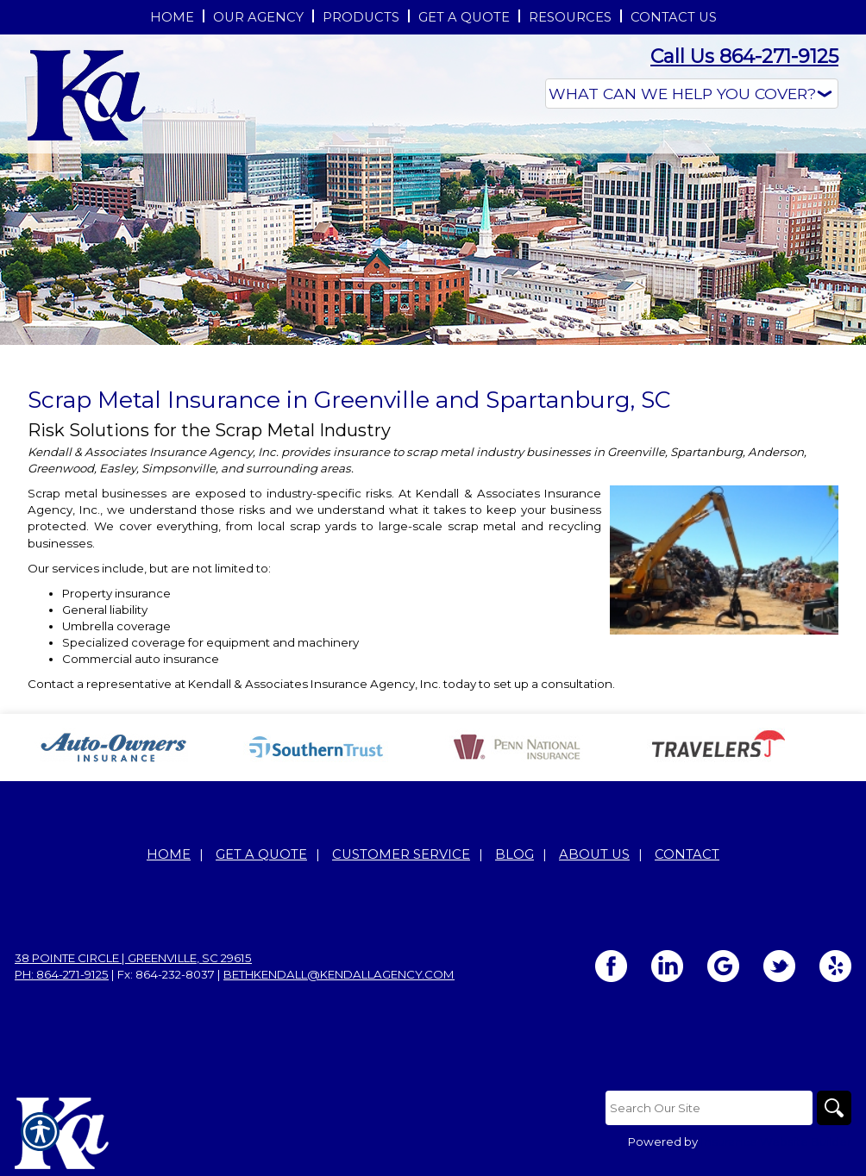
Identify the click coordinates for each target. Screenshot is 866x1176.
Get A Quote (261, 854)
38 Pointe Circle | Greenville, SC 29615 (133, 958)
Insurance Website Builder (775, 1141)
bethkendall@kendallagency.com (339, 974)
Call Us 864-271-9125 (744, 56)
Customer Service (401, 854)
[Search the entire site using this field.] (709, 1108)
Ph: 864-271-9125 (62, 974)
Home (169, 854)
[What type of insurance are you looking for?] (691, 93)
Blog (514, 854)
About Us (594, 854)
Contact (687, 854)
